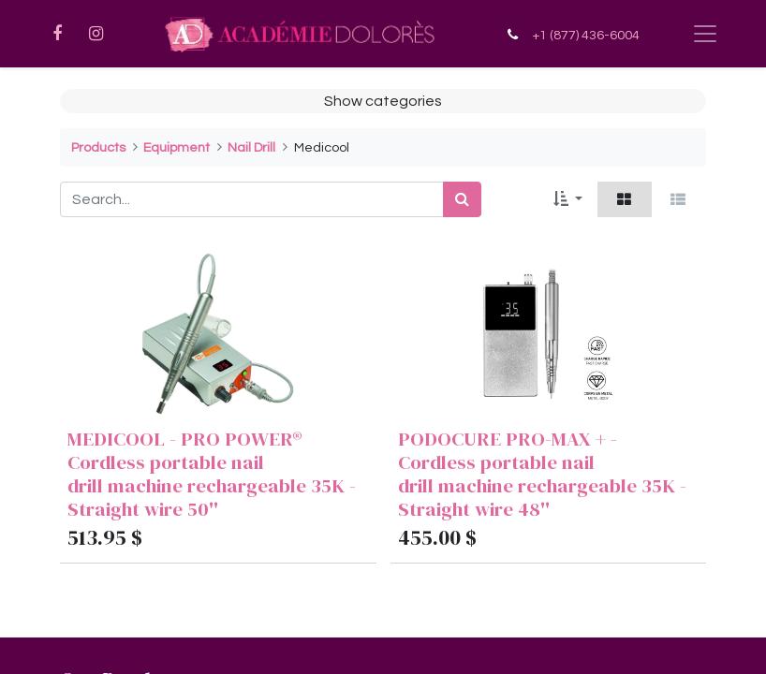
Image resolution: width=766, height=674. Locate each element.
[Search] (462, 199)
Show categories (383, 101)
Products (98, 147)
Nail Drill (251, 147)
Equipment (176, 147)
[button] (567, 199)
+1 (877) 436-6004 (586, 35)
